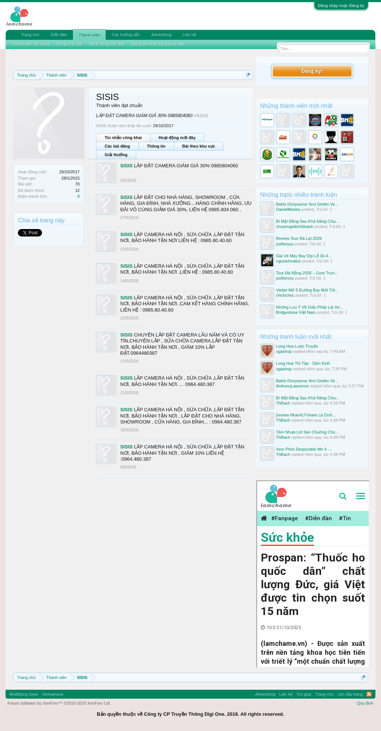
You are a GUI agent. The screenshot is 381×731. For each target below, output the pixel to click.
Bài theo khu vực (198, 146)
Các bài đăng (117, 146)
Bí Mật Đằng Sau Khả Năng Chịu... (308, 221)
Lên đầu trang (350, 694)
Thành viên (89, 35)
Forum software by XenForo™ (59, 703)
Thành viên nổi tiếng (30, 44)
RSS (369, 694)
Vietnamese (52, 694)
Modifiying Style (23, 694)
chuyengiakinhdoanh (295, 226)
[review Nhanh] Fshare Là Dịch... (306, 415)
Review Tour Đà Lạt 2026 (299, 238)
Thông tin (156, 146)
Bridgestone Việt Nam (296, 312)
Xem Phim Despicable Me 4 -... (304, 449)
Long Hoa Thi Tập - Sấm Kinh (303, 363)
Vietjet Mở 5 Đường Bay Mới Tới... (307, 290)
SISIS (126, 165)
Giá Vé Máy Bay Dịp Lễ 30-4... (304, 256)
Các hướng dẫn (126, 34)
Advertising (161, 34)
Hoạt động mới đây (177, 137)
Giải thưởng (116, 154)
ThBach (283, 403)
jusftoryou (285, 244)
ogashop (284, 351)
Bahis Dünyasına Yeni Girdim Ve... (307, 204)
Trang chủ (30, 34)
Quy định (365, 703)
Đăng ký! (312, 70)
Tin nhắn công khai (123, 137)
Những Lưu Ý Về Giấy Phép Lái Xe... (309, 307)
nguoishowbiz (288, 261)
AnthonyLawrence (292, 386)
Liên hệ (189, 34)
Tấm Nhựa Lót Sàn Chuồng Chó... (307, 432)
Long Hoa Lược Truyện (297, 346)
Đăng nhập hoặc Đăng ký (341, 5)
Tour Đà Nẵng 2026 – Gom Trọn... (307, 273)
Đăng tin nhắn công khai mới (158, 44)
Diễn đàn (59, 34)
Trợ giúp (303, 694)
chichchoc (285, 295)
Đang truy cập (69, 44)
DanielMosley (288, 209)
